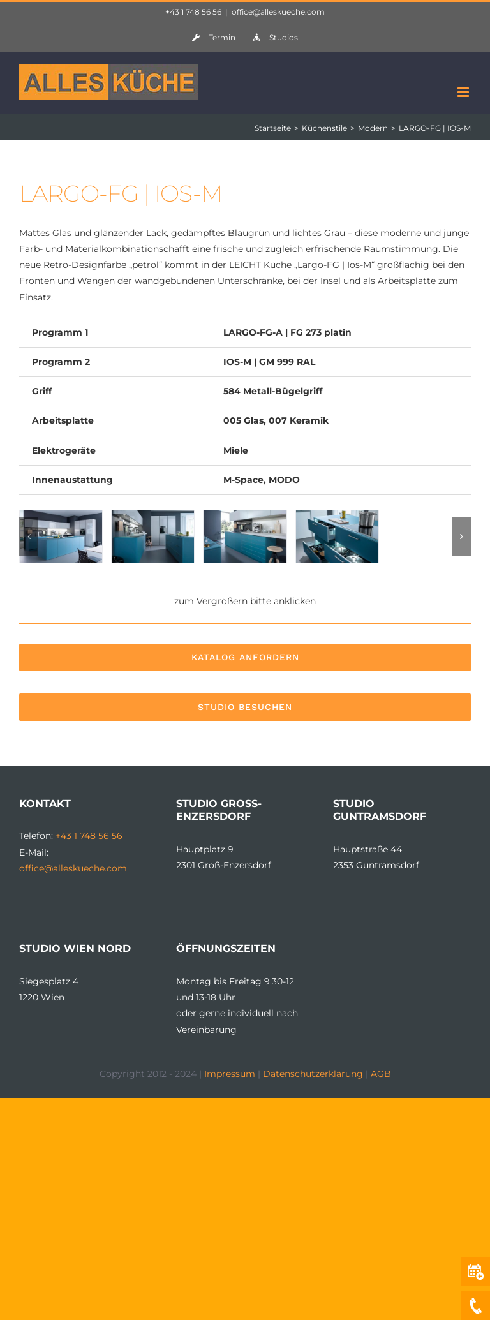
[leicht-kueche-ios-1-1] (245, 516)
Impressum (229, 1073)
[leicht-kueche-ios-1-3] (153, 516)
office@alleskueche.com (278, 12)
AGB (381, 1073)
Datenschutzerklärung (313, 1073)
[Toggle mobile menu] (464, 92)
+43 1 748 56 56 (193, 12)
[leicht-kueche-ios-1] (61, 516)
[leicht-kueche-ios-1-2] (337, 516)
